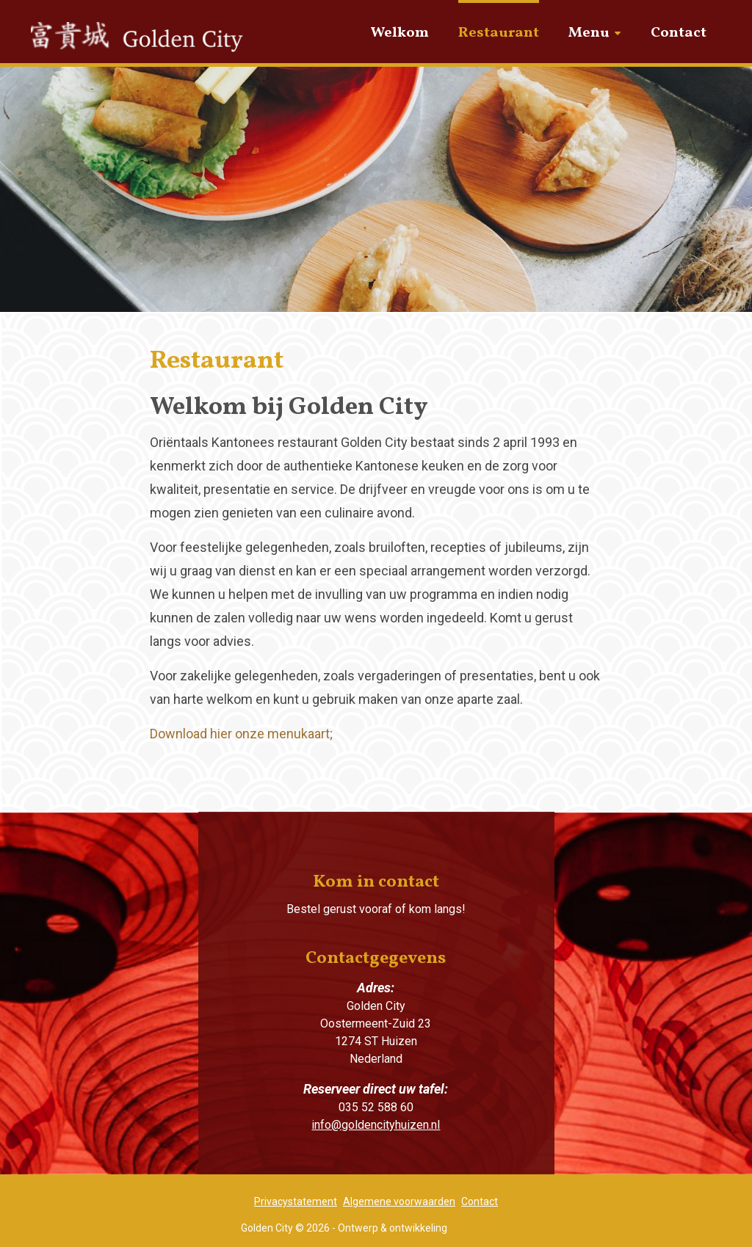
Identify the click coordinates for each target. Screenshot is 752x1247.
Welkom (399, 33)
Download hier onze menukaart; (241, 733)
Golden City (144, 45)
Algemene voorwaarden (399, 1201)
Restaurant (498, 33)
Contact (678, 33)
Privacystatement (295, 1201)
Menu (589, 33)
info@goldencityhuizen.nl (375, 1125)
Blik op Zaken (480, 1228)
